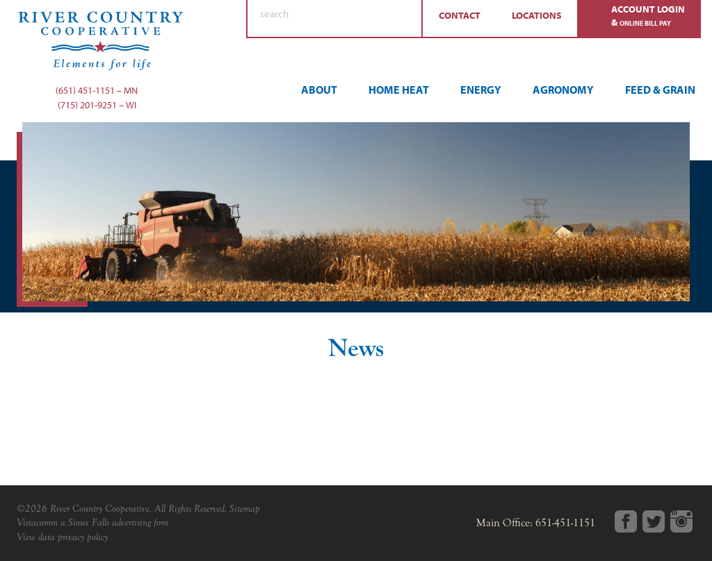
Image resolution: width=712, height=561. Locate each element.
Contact (459, 15)
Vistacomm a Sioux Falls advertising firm (92, 522)
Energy (480, 90)
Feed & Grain (660, 90)
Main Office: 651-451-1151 (535, 523)
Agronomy (563, 90)
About (319, 90)
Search (404, 18)
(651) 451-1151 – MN (97, 90)
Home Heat (399, 90)
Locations (537, 15)
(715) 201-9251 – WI (97, 105)
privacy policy (83, 537)
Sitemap (244, 508)
